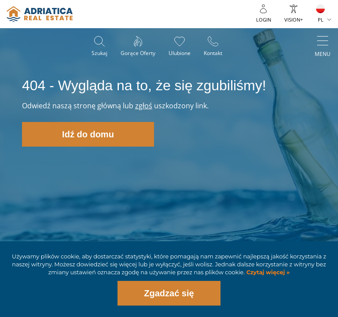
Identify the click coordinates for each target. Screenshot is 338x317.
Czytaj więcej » (267, 272)
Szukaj (99, 53)
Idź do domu (88, 134)
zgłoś (143, 106)
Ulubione (180, 53)
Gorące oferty (138, 53)
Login (263, 19)
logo (40, 14)
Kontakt (213, 53)
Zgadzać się (169, 293)
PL (320, 19)
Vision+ (293, 19)
